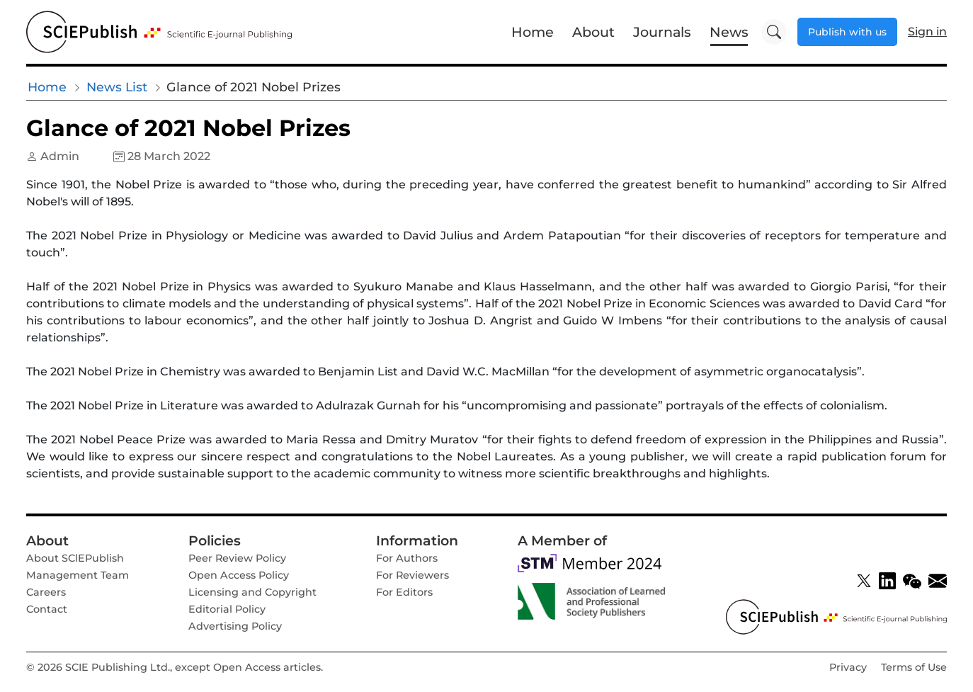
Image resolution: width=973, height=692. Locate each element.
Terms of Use (914, 667)
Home (532, 31)
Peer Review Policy (237, 558)
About (593, 31)
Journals (662, 31)
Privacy (848, 667)
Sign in (927, 31)
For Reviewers (412, 575)
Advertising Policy (235, 626)
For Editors (404, 592)
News (729, 31)
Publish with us (847, 31)
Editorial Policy (227, 609)
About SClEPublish (75, 558)
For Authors (407, 558)
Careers (46, 592)
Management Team (77, 575)
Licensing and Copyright (252, 592)
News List (116, 86)
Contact (46, 609)
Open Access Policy (238, 575)
